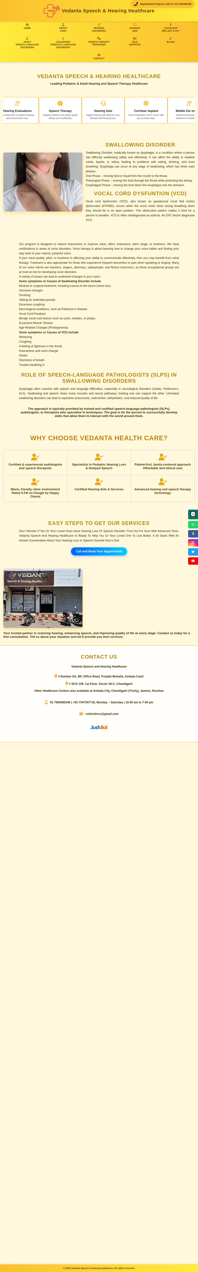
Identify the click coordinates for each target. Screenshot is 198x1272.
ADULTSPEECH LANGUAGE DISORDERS (27, 43)
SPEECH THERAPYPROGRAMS (99, 41)
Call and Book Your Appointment (99, 551)
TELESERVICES (135, 41)
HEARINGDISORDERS (99, 27)
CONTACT (98, 56)
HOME (27, 26)
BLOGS (171, 40)
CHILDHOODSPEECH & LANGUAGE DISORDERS (63, 43)
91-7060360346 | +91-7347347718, (73, 702)
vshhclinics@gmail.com (101, 714)
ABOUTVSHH (63, 27)
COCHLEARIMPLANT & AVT (171, 27)
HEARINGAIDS (135, 27)
